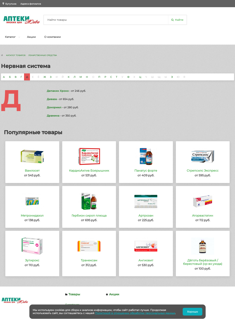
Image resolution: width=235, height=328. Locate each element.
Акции (31, 37)
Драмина (53, 115)
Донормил (54, 107)
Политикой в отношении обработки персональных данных (135, 313)
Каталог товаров (15, 55)
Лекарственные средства (42, 55)
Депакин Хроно (58, 91)
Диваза (52, 99)
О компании (52, 37)
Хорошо (192, 311)
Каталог (10, 37)
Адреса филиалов (30, 3)
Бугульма (10, 3)
